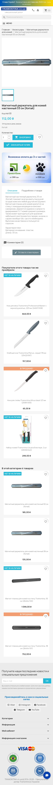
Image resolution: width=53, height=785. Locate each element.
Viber (11, 705)
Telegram (19, 709)
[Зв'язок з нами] (47, 775)
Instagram (24, 705)
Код (3, 113)
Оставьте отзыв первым (27, 252)
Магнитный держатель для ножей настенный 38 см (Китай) (26, 552)
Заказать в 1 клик (18, 145)
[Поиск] (26, 17)
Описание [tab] (12, 190)
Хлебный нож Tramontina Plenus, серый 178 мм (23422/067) (26, 354)
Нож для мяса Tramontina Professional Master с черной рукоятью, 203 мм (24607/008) (27, 307)
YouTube (34, 709)
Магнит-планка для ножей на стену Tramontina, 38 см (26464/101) (26, 647)
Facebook (40, 705)
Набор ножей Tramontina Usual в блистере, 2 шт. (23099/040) (26, 448)
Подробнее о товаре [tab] (32, 190)
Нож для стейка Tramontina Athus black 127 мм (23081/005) (26, 401)
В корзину (23, 137)
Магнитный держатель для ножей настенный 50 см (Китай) (26, 505)
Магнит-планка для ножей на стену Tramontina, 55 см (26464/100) (26, 599)
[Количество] (5, 137)
